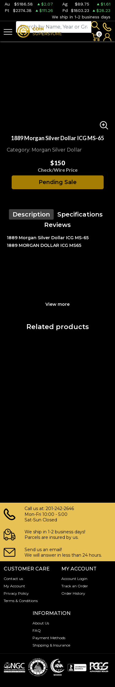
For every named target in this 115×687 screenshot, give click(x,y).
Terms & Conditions (21, 600)
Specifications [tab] (80, 214)
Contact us (13, 578)
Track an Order (74, 586)
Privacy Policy (16, 593)
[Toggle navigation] (8, 31)
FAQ (37, 630)
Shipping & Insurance (51, 645)
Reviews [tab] (57, 224)
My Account (14, 586)
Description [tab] (31, 214)
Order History (73, 593)
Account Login (74, 578)
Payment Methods (49, 637)
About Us (41, 623)
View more (57, 304)
